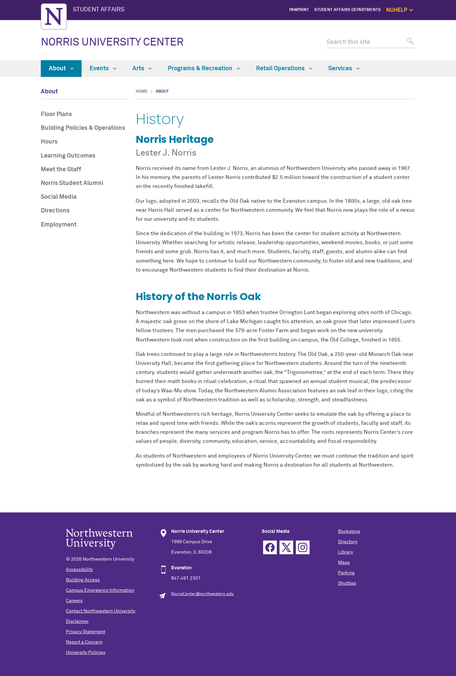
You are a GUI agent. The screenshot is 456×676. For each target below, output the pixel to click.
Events (103, 69)
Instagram (303, 547)
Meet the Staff (61, 170)
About (61, 69)
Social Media (59, 197)
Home (142, 92)
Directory (347, 542)
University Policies (85, 652)
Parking (346, 573)
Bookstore (349, 531)
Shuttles (347, 583)
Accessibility (79, 569)
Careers (74, 600)
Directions (55, 211)
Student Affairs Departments (347, 10)
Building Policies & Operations (83, 128)
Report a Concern (84, 642)
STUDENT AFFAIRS (98, 10)
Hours (49, 142)
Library (345, 552)
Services (344, 69)
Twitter (286, 547)
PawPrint (299, 10)
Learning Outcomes (68, 156)
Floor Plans (56, 114)
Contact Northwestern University (100, 611)
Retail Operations (284, 69)
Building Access (83, 580)
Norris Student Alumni (72, 183)
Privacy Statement (85, 632)
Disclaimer (77, 621)
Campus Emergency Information (100, 590)
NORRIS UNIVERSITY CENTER (112, 42)
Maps (344, 562)
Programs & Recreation (204, 69)
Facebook (270, 547)
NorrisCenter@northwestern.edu (202, 594)
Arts (142, 69)
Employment (59, 225)
